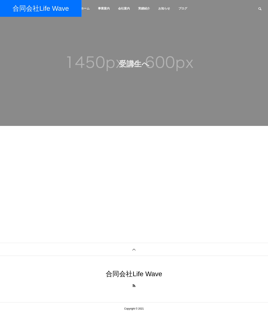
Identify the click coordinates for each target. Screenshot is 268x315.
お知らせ (164, 8)
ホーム (85, 8)
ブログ (182, 8)
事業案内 (104, 8)
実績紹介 (144, 8)
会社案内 (124, 8)
